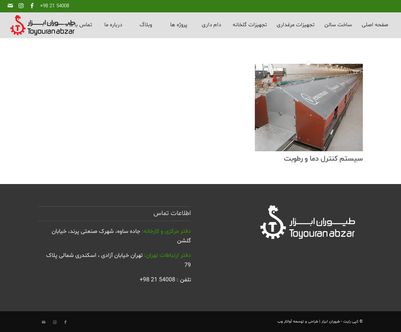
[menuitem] (375, 25)
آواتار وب (284, 321)
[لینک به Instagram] (21, 5)
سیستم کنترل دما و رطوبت (323, 159)
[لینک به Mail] (10, 5)
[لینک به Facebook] (32, 5)
